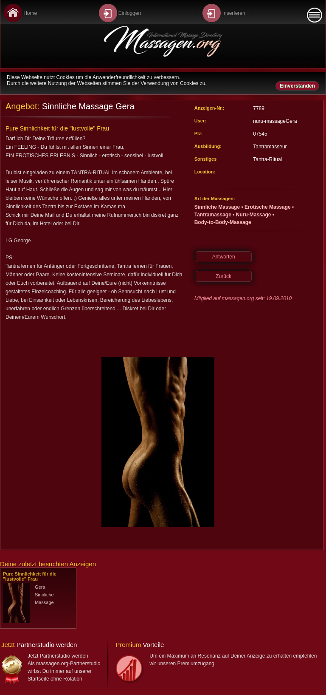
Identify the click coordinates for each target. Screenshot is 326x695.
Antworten (223, 257)
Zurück (223, 276)
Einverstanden (297, 86)
